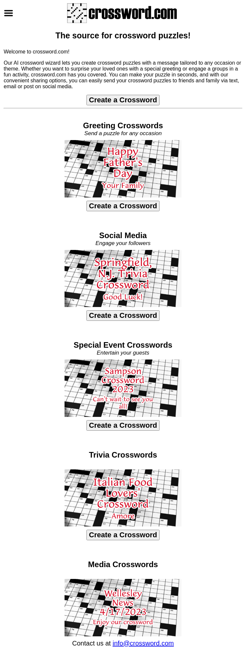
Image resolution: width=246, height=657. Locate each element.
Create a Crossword (123, 100)
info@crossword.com (143, 643)
